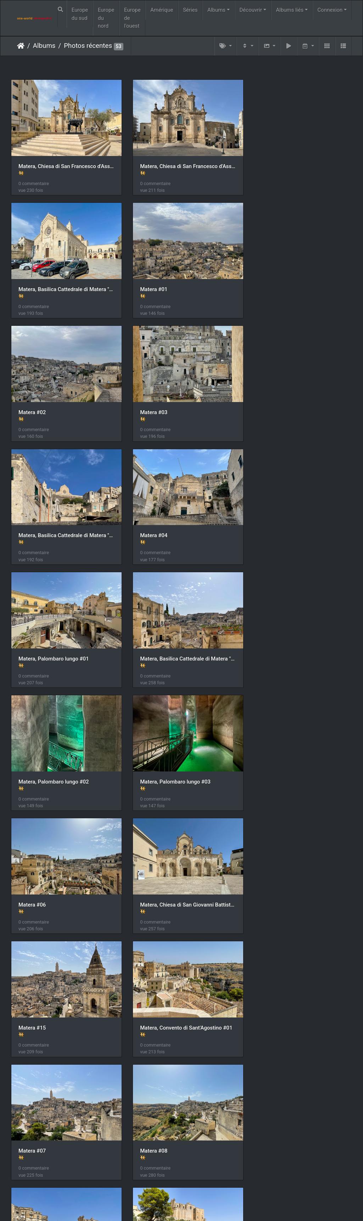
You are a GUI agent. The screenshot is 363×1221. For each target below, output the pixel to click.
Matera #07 (149, 763)
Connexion (330, 10)
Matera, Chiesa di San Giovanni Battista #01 (182, 643)
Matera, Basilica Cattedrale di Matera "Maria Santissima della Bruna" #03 (64, 523)
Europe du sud (80, 14)
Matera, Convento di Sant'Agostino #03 (182, 883)
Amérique (161, 10)
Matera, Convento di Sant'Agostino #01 (64, 763)
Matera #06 (32, 643)
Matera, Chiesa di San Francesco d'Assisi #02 (182, 163)
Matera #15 (266, 643)
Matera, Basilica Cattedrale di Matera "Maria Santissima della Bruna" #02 (64, 403)
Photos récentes (88, 46)
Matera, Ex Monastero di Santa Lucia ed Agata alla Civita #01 (182, 1003)
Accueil (20, 46)
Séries (190, 10)
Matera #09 (266, 883)
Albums (216, 10)
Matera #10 (32, 1003)
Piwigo (178, 1206)
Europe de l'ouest (132, 18)
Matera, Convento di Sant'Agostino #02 (64, 883)
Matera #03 (266, 283)
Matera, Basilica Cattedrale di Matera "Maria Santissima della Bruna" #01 (299, 163)
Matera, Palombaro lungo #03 (288, 523)
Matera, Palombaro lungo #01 (288, 403)
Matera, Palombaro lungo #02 (171, 523)
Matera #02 (149, 283)
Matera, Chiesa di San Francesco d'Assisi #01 (64, 163)
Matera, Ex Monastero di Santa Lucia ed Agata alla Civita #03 (64, 1123)
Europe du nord (106, 18)
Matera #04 (149, 403)
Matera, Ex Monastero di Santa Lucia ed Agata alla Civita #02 (299, 1003)
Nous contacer (207, 1206)
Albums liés (289, 10)
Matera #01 (32, 283)
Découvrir (251, 10)
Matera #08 (266, 763)
